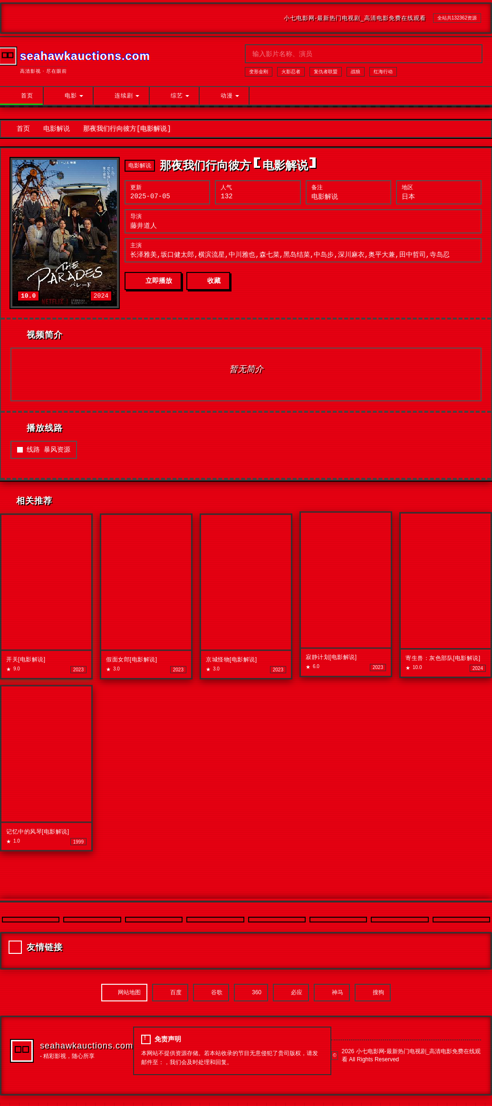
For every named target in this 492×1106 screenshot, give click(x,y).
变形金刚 (258, 71)
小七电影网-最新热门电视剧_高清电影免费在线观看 (355, 18)
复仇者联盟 (326, 71)
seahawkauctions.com (86, 1049)
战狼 (355, 71)
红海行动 (383, 71)
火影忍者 (290, 71)
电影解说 (56, 129)
